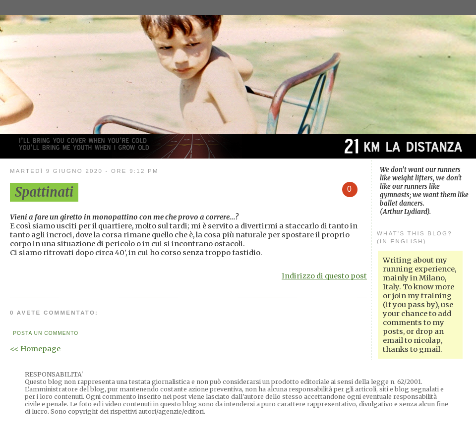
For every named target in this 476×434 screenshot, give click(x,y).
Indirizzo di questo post (324, 275)
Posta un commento (45, 333)
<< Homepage (35, 348)
